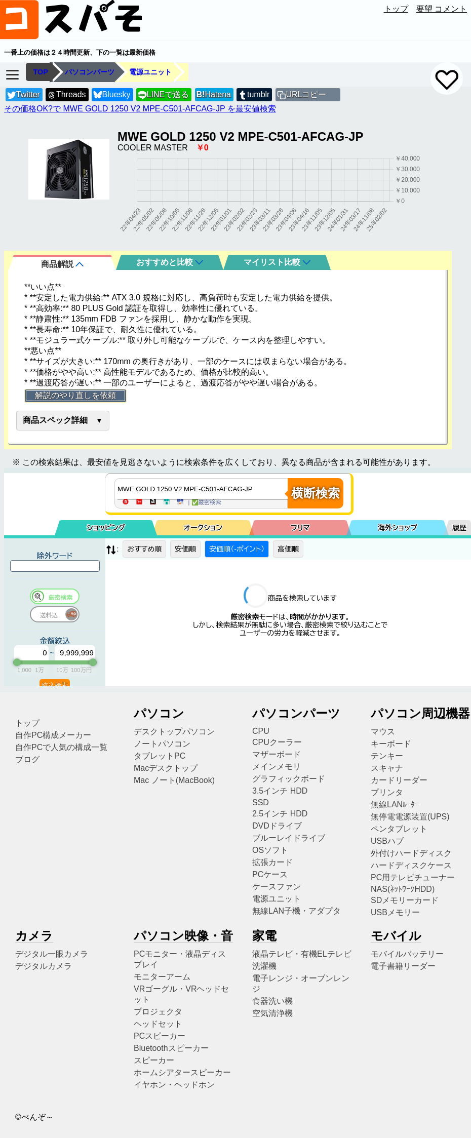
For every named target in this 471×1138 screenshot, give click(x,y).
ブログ (27, 759)
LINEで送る (163, 95)
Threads (66, 95)
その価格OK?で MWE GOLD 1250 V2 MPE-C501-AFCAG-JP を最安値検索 (140, 108)
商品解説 (62, 264)
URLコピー (306, 94)
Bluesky (112, 95)
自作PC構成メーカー (53, 735)
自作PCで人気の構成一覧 (61, 747)
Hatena (214, 94)
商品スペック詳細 (55, 420)
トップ (396, 9)
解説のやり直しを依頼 (75, 395)
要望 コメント (441, 9)
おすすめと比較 (169, 262)
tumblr (253, 95)
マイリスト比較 (277, 262)
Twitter (23, 95)
